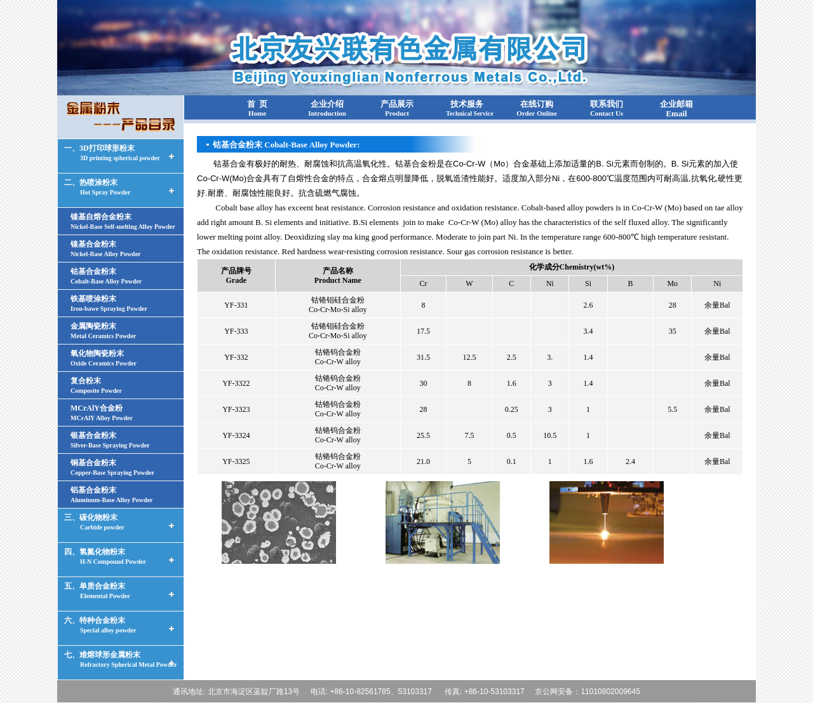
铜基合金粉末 (112, 467)
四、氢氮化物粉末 (105, 556)
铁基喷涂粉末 (109, 303)
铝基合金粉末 (111, 494)
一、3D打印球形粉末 (112, 152)
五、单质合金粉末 (97, 590)
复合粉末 (96, 385)
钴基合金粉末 (106, 276)
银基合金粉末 (110, 440)
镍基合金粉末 (106, 248)
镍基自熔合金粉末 (123, 221)
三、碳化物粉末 (94, 522)
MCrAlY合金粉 (102, 412)
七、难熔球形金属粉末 (120, 659)
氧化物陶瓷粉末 (104, 358)
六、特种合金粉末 (100, 625)
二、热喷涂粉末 (97, 187)
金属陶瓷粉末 (103, 330)
